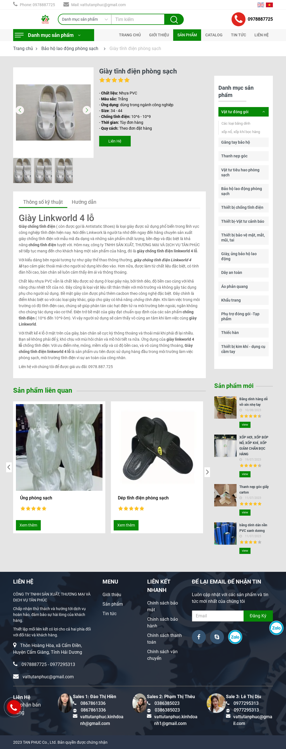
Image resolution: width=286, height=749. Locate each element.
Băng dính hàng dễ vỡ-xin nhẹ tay (253, 402)
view (245, 424)
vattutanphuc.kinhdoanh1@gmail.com (175, 720)
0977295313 (62, 664)
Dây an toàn (231, 272)
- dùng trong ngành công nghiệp (136, 105)
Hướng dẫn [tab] (84, 202)
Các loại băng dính (235, 123)
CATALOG (214, 35)
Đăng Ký (258, 615)
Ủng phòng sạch (36, 498)
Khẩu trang (231, 300)
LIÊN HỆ (261, 35)
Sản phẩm (113, 604)
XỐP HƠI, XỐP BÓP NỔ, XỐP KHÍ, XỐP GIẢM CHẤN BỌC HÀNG (253, 445)
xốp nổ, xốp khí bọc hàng (240, 132)
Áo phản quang (234, 286)
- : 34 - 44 (110, 110)
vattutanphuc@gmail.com (48, 676)
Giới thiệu (112, 594)
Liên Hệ (114, 141)
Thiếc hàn (230, 332)
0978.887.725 (100, 366)
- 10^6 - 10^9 (125, 116)
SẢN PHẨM (187, 35)
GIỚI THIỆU (159, 35)
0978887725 (252, 19)
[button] (87, 110)
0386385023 (167, 703)
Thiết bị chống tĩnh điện (242, 207)
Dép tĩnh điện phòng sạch (143, 498)
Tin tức (109, 613)
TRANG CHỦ (130, 35)
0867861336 (93, 703)
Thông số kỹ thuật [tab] (43, 202)
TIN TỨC (238, 35)
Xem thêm (28, 525)
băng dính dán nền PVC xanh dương (253, 528)
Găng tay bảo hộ (235, 142)
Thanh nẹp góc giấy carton (254, 489)
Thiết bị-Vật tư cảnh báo (242, 221)
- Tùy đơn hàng (121, 122)
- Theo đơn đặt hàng (125, 128)
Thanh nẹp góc (234, 156)
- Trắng (113, 99)
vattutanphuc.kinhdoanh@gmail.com (101, 720)
